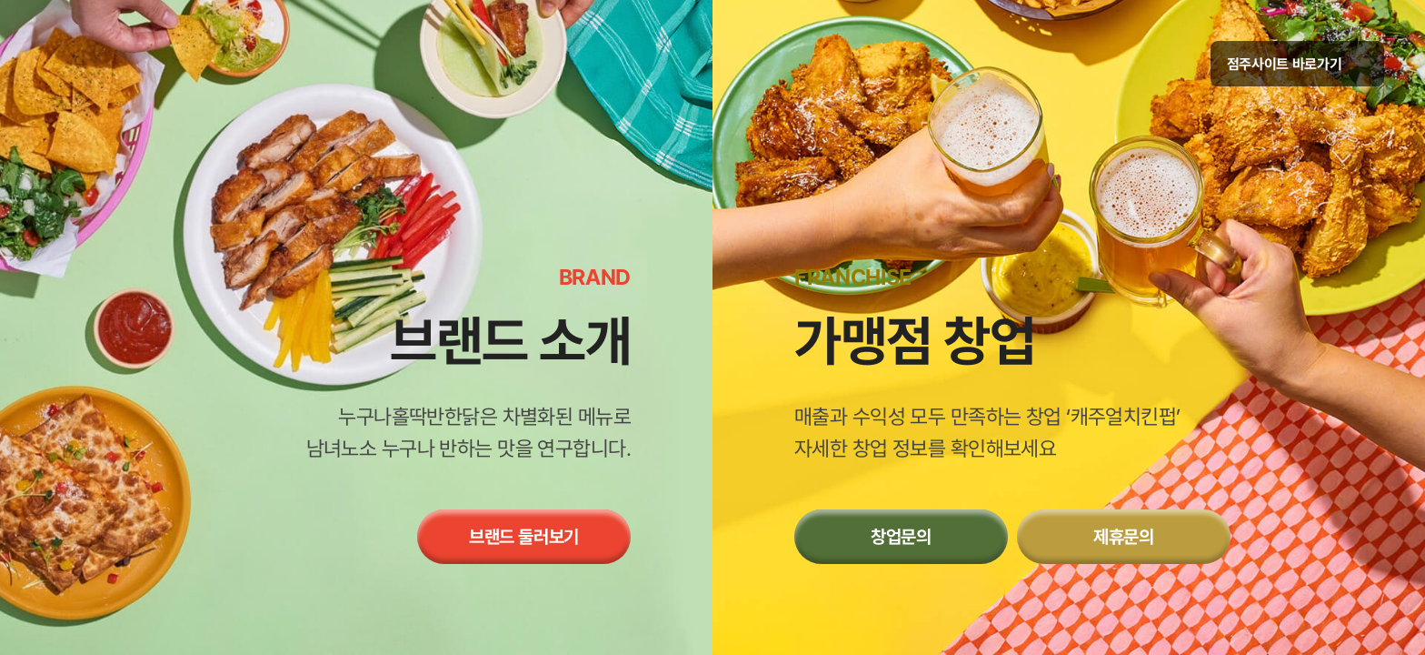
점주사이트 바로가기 (1297, 64)
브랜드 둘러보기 (524, 537)
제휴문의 (1123, 537)
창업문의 (901, 537)
